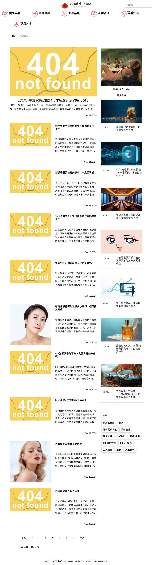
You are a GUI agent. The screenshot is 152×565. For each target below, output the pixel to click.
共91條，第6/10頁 (30, 547)
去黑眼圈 (107, 450)
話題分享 (26, 23)
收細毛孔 (121, 436)
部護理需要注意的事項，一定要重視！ (76, 172)
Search (129, 11)
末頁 (82, 538)
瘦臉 (118, 450)
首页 (14, 36)
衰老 (121, 423)
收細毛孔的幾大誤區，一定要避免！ (74, 263)
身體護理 (104, 13)
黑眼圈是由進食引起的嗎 (68, 444)
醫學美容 (15, 13)
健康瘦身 (44, 13)
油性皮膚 (107, 436)
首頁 (23, 538)
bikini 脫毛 (126, 443)
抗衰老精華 (108, 423)
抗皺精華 (129, 450)
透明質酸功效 (110, 429)
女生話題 (74, 13)
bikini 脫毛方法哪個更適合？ (71, 400)
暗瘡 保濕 (135, 436)
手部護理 (125, 429)
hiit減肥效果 (109, 443)
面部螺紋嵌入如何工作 (67, 491)
